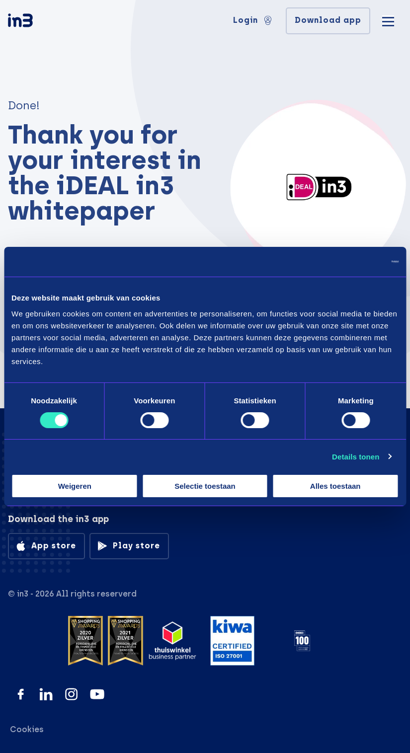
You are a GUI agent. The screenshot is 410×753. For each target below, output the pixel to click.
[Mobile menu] (388, 20)
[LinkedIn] (46, 694)
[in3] (38, 22)
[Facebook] (20, 694)
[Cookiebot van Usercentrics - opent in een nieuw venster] (355, 261)
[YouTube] (97, 694)
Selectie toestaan (205, 486)
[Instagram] (71, 694)
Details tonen (355, 456)
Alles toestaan (335, 486)
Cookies (27, 729)
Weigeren (74, 486)
